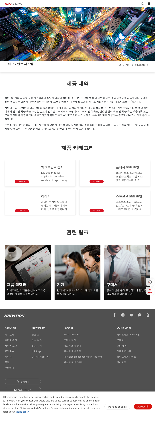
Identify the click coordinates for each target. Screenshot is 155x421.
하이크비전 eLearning (128, 333)
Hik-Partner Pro (72, 333)
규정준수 (9, 350)
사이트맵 (121, 361)
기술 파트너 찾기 (72, 344)
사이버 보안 (11, 344)
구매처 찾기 (70, 339)
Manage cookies (117, 406)
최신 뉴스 (37, 339)
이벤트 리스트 (124, 350)
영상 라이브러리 (40, 355)
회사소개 (9, 333)
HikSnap (36, 350)
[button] (132, 65)
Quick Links (124, 327)
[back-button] (5, 64)
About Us (10, 327)
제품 (128, 65)
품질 (7, 361)
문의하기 (9, 366)
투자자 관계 (11, 339)
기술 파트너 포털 (72, 350)
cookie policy (22, 411)
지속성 (8, 355)
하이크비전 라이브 (126, 355)
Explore (21, 180)
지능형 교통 (140, 65)
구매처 (120, 339)
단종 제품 (122, 344)
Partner (68, 327)
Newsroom (38, 327)
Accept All (143, 406)
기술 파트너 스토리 (73, 361)
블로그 (35, 333)
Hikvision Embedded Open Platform (83, 355)
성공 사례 (37, 344)
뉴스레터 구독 (23, 388)
